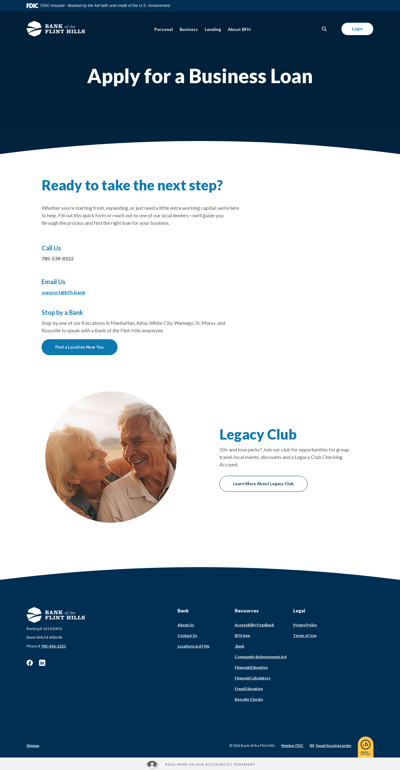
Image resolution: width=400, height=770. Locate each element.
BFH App (242, 635)
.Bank (239, 646)
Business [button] (189, 29)
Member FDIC (292, 745)
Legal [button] (299, 610)
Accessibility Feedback (254, 624)
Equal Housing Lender (334, 745)
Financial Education (251, 667)
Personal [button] (163, 29)
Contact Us (187, 635)
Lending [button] (213, 29)
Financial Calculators (252, 678)
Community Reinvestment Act (261, 656)
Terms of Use (305, 635)
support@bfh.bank (64, 292)
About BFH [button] (239, 29)
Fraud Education (249, 688)
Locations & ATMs (193, 646)
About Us (186, 624)
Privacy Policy (305, 624)
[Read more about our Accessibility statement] (200, 764)
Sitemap (33, 745)
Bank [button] (183, 610)
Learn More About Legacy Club (263, 483)
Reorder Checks (249, 699)
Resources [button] (247, 610)
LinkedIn (42, 663)
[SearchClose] (324, 29)
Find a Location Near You (79, 347)
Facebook (30, 663)
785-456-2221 (53, 646)
